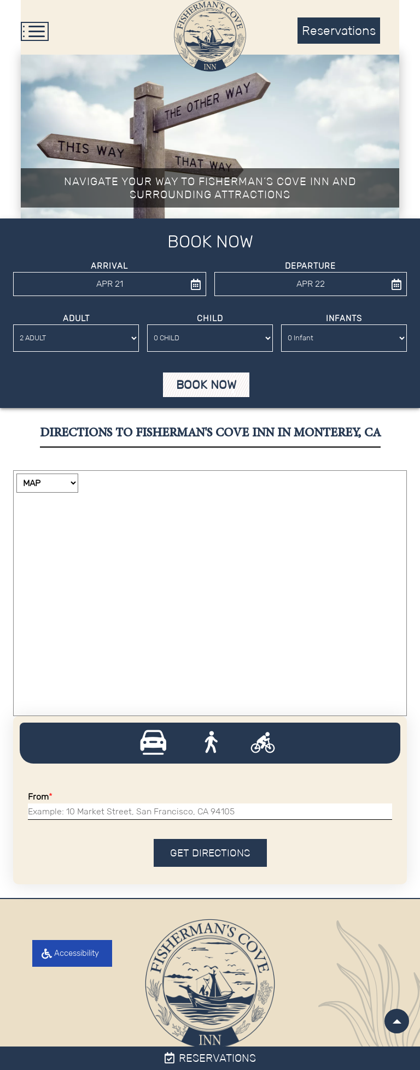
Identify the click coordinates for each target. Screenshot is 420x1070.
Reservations (210, 1058)
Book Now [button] (206, 386)
